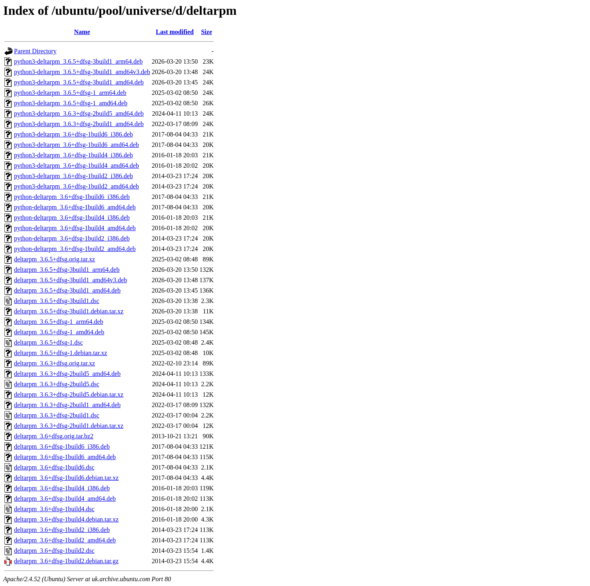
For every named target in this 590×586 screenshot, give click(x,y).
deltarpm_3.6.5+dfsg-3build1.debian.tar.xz (68, 311)
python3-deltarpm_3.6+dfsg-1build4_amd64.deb (76, 165)
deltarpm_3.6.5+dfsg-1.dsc (48, 342)
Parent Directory (35, 51)
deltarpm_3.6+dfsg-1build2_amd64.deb (65, 540)
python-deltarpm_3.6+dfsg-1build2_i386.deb (72, 238)
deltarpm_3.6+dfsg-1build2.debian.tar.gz (66, 561)
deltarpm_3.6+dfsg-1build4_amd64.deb (65, 498)
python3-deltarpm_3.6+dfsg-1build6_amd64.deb (76, 144)
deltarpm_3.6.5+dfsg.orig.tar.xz (54, 259)
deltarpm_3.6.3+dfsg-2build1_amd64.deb (67, 404)
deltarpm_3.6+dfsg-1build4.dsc (54, 509)
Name (82, 31)
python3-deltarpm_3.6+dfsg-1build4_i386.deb (73, 155)
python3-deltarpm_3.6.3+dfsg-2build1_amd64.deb (79, 123)
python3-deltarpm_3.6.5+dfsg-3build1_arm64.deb (78, 61)
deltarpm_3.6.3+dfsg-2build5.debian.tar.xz (68, 394)
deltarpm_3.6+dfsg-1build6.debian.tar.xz (66, 477)
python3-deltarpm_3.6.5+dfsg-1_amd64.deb (70, 103)
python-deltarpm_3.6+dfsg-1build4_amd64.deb (75, 228)
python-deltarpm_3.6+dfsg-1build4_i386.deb (72, 217)
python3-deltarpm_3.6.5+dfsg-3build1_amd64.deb (79, 82)
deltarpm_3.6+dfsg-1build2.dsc (54, 550)
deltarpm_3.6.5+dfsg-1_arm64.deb (58, 321)
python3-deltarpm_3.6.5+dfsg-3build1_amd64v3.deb (82, 71)
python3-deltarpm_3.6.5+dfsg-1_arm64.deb (70, 92)
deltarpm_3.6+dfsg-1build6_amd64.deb (65, 457)
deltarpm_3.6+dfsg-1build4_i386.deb (62, 488)
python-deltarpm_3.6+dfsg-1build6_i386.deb (72, 196)
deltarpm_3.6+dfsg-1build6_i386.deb (62, 446)
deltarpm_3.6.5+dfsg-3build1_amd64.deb (67, 290)
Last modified (175, 31)
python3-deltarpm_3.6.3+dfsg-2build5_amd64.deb (79, 113)
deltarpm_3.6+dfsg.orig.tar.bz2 (53, 436)
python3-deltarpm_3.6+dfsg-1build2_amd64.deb (76, 186)
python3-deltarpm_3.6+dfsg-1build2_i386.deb (73, 176)
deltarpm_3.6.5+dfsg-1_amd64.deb (59, 332)
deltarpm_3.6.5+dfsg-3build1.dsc (56, 300)
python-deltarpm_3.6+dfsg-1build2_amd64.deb (75, 248)
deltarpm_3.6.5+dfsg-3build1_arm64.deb (67, 269)
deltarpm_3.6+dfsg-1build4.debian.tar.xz (66, 519)
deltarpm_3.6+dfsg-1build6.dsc (54, 467)
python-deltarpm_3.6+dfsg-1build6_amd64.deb (75, 207)
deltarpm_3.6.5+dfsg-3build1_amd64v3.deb (70, 280)
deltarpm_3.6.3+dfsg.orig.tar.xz (54, 363)
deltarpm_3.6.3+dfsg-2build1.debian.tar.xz (68, 425)
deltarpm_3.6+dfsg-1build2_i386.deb (62, 529)
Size (206, 31)
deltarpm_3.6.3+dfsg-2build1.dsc (56, 415)
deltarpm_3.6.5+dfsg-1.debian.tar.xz (60, 352)
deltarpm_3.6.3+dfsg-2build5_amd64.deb (67, 373)
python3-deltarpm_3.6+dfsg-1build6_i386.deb (73, 134)
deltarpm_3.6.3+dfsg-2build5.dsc (56, 384)
